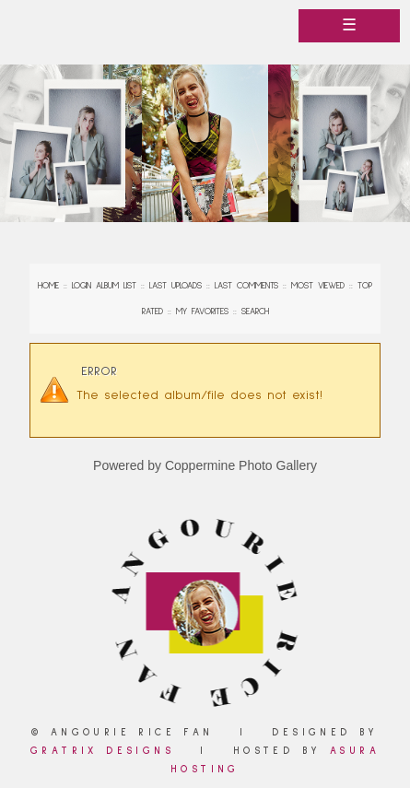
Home (48, 285)
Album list (116, 285)
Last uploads (175, 285)
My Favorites (202, 311)
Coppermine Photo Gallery (241, 465)
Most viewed (318, 285)
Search (255, 311)
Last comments (246, 285)
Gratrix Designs (102, 751)
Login (81, 285)
